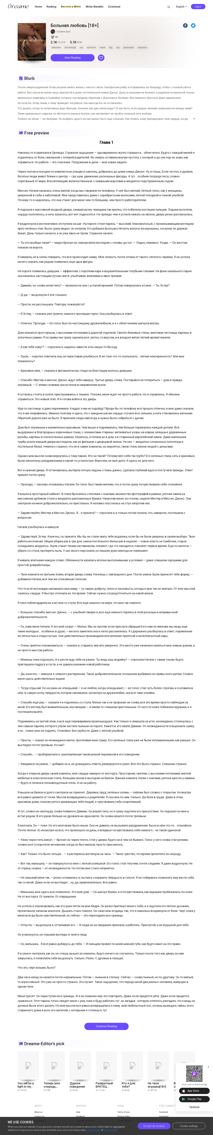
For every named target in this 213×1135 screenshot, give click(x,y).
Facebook (194, 1107)
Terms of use (123, 1112)
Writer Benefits (94, 6)
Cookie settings (189, 1126)
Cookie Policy (94, 1130)
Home (38, 6)
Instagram (164, 1116)
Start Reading (73, 57)
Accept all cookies (154, 1126)
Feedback (80, 1116)
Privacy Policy (110, 1130)
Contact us (39, 1116)
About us (38, 1112)
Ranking (51, 6)
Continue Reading (106, 1026)
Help (78, 1112)
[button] (73, 57)
